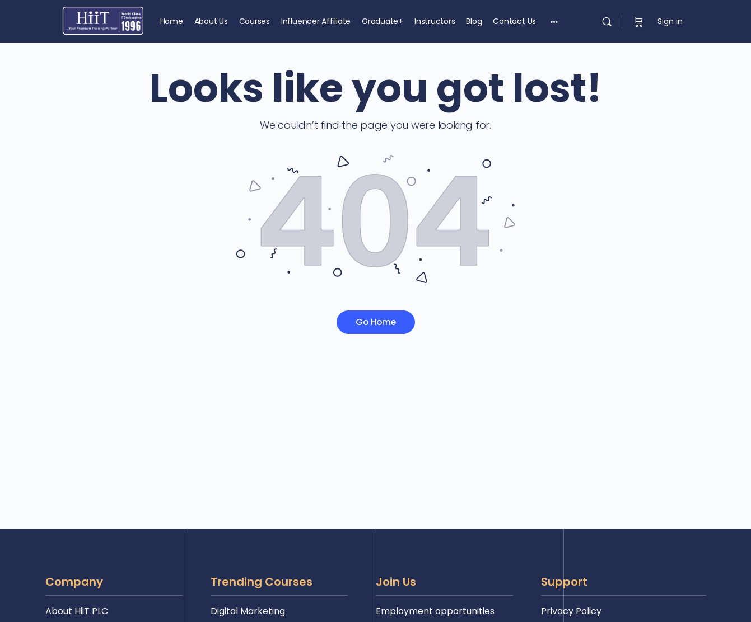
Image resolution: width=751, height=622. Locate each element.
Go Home (376, 322)
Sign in (670, 21)
